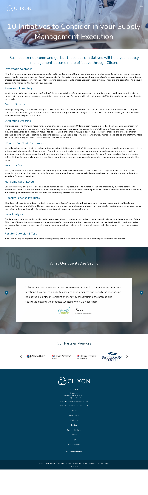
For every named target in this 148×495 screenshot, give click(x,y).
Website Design (74, 466)
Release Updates (73, 430)
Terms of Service (103, 463)
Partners (74, 420)
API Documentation (74, 451)
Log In (74, 439)
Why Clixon (74, 415)
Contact (74, 435)
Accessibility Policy (79, 463)
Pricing (74, 425)
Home (74, 410)
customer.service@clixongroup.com (74, 401)
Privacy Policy (91, 463)
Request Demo (74, 444)
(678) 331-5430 (74, 398)
